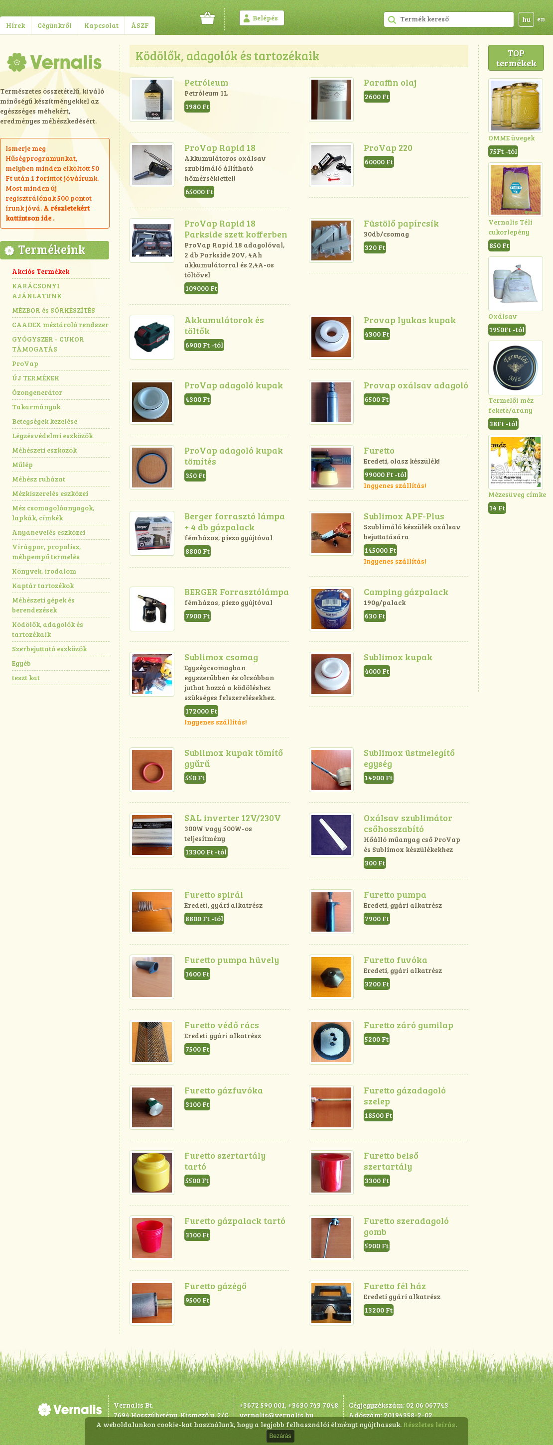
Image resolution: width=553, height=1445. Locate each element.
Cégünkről (54, 25)
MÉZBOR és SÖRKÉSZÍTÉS (53, 310)
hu (526, 19)
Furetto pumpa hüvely (231, 959)
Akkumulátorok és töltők (224, 325)
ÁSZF (140, 25)
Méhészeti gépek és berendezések (43, 604)
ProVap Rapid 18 (220, 147)
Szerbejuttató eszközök (49, 648)
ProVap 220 (388, 147)
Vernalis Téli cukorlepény (510, 227)
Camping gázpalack (406, 592)
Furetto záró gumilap (408, 1025)
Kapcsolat (101, 25)
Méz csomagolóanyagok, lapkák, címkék (53, 512)
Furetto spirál (213, 894)
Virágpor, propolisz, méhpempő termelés (46, 551)
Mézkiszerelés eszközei (50, 493)
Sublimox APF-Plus (404, 516)
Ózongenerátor (37, 392)
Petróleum (206, 82)
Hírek (15, 25)
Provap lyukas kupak (410, 320)
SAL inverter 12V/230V (232, 818)
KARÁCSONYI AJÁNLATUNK (37, 290)
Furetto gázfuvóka (223, 1090)
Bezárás (280, 1436)
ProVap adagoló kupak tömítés (233, 455)
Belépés (265, 17)
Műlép (22, 464)
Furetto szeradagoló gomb (406, 1225)
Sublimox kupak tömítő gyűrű (233, 757)
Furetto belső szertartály (391, 1160)
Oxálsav (502, 316)
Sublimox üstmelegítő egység (409, 757)
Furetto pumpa (395, 894)
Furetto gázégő (215, 1286)
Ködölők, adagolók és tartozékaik (47, 629)
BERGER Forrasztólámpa (236, 592)
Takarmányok (36, 406)
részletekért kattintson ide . (47, 213)
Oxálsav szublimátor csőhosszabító (408, 823)
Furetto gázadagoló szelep (405, 1095)
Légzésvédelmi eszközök (52, 435)
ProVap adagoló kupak (233, 385)
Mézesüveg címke (517, 494)
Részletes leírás (429, 1424)
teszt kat (26, 677)
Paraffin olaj (390, 82)
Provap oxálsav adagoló (416, 385)
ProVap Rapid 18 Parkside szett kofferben (235, 228)
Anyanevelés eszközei (48, 532)
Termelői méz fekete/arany (511, 405)
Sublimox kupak (398, 657)
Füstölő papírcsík (401, 223)
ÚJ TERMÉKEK (35, 377)
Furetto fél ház (395, 1286)
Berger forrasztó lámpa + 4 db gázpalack (234, 521)
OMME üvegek (511, 137)
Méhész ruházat (38, 478)
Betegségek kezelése (44, 421)
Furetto (379, 450)
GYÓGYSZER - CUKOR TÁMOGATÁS (48, 344)
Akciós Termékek (40, 271)
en (541, 18)
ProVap (25, 363)
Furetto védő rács (221, 1025)
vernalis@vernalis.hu (276, 1415)
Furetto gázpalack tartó (234, 1220)
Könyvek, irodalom (44, 571)
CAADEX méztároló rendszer (60, 324)
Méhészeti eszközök (44, 450)
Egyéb (21, 663)
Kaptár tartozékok (43, 585)
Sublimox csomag (221, 657)
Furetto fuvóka (395, 959)
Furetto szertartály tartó (225, 1160)
